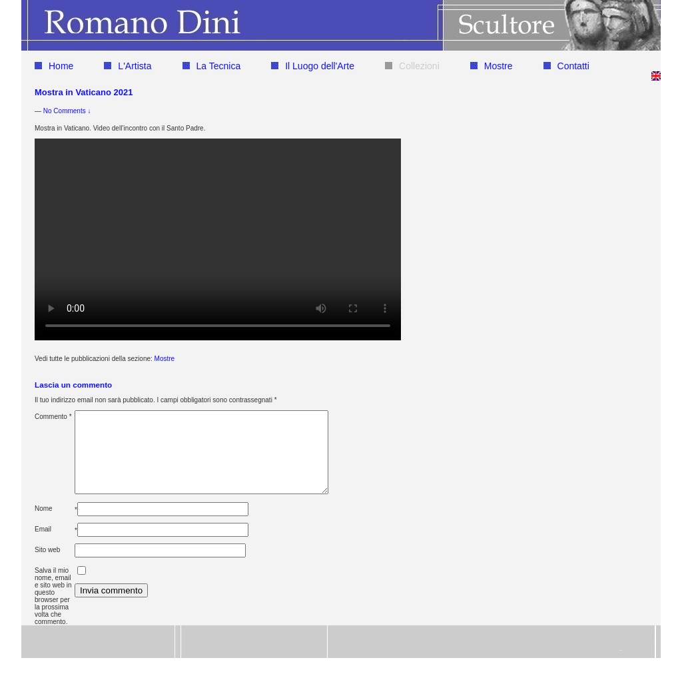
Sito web (47, 565)
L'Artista (127, 66)
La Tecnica (211, 66)
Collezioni (412, 66)
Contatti (566, 66)
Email (43, 545)
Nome (44, 524)
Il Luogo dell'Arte (312, 66)
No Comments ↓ (67, 111)
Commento (53, 416)
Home (54, 66)
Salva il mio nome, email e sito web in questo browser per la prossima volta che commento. (53, 612)
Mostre (491, 66)
